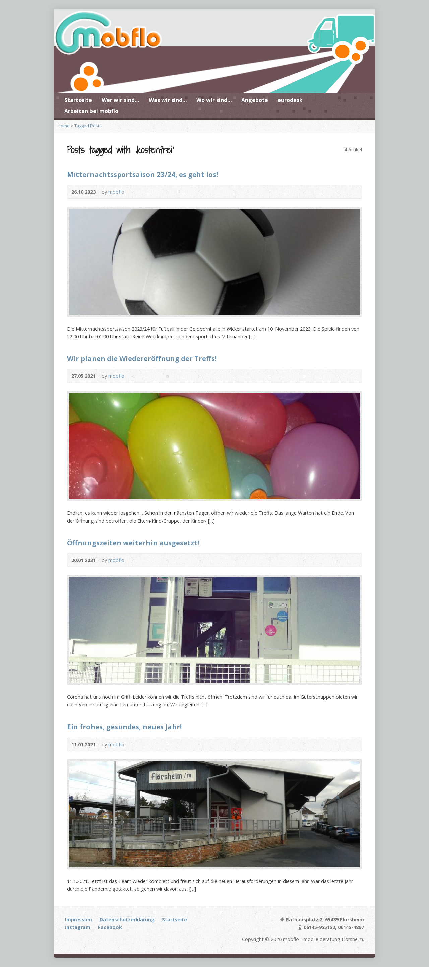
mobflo (116, 192)
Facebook (110, 927)
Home (64, 126)
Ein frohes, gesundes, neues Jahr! (124, 726)
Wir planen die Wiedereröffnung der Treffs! (142, 358)
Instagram (77, 927)
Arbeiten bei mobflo (91, 111)
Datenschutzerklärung (127, 919)
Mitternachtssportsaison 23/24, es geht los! (142, 174)
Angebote (254, 100)
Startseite (78, 100)
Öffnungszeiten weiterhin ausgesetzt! (133, 542)
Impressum (78, 919)
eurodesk (290, 100)
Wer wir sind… (120, 100)
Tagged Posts (88, 126)
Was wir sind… (168, 100)
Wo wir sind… (214, 100)
